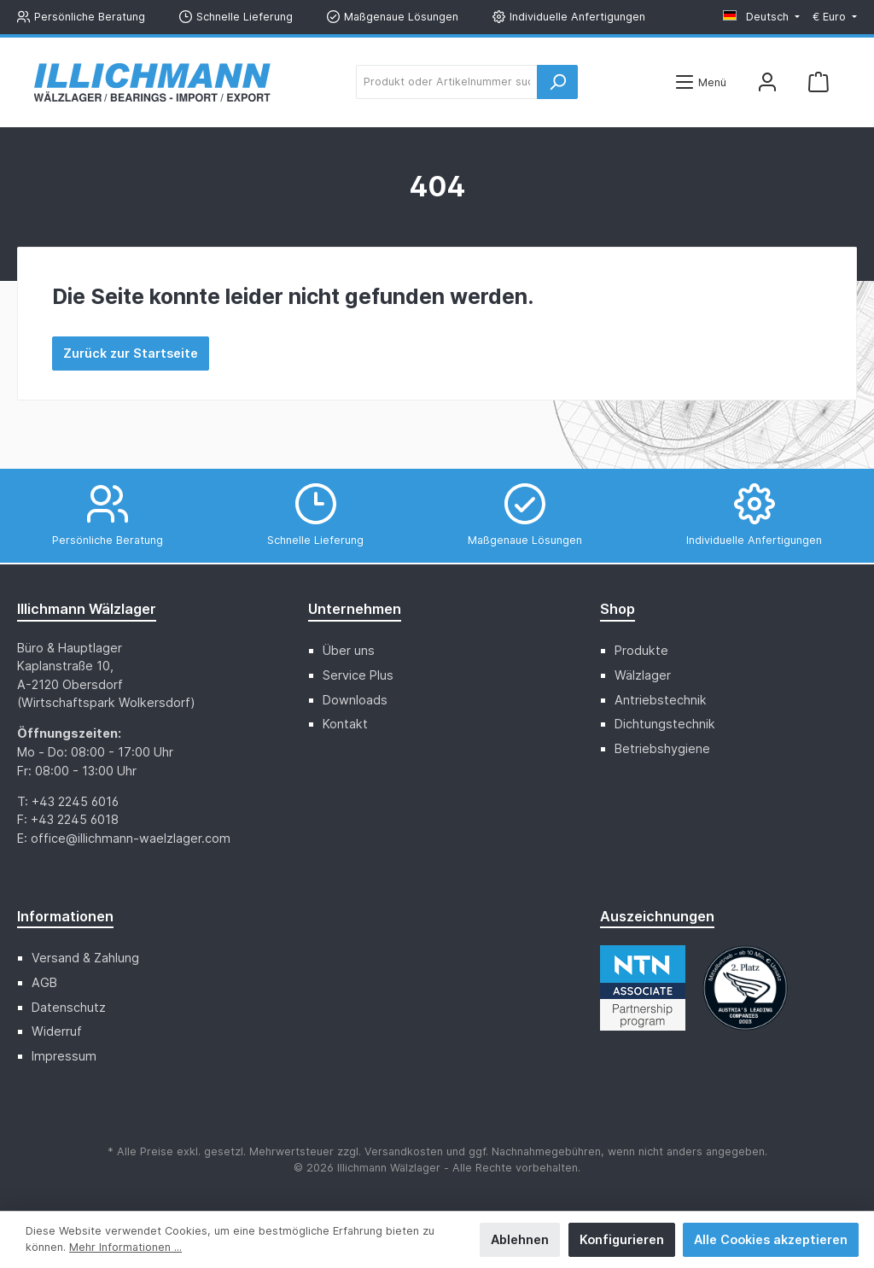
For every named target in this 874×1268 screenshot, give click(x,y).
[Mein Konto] (767, 82)
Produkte (641, 650)
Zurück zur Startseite (130, 353)
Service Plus (358, 675)
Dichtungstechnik (665, 723)
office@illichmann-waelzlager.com (130, 838)
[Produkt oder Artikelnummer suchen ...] (447, 82)
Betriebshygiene (662, 748)
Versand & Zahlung (85, 957)
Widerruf (57, 1031)
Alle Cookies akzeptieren (771, 1239)
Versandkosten (403, 1151)
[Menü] (700, 82)
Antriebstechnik (661, 699)
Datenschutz (69, 1007)
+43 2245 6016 (75, 801)
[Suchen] (557, 82)
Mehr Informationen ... (125, 1247)
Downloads (355, 699)
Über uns (349, 650)
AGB (44, 982)
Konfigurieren (622, 1239)
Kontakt (345, 723)
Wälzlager (643, 675)
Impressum (64, 1056)
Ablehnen (520, 1239)
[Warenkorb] (818, 82)
